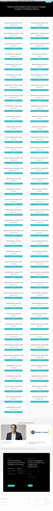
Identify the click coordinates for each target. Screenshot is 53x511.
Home (17, 5)
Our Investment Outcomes (24, 1)
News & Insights (36, 1)
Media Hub (20, 5)
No (34, 0)
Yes (33, 0)
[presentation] (34, 480)
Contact (41, 1)
